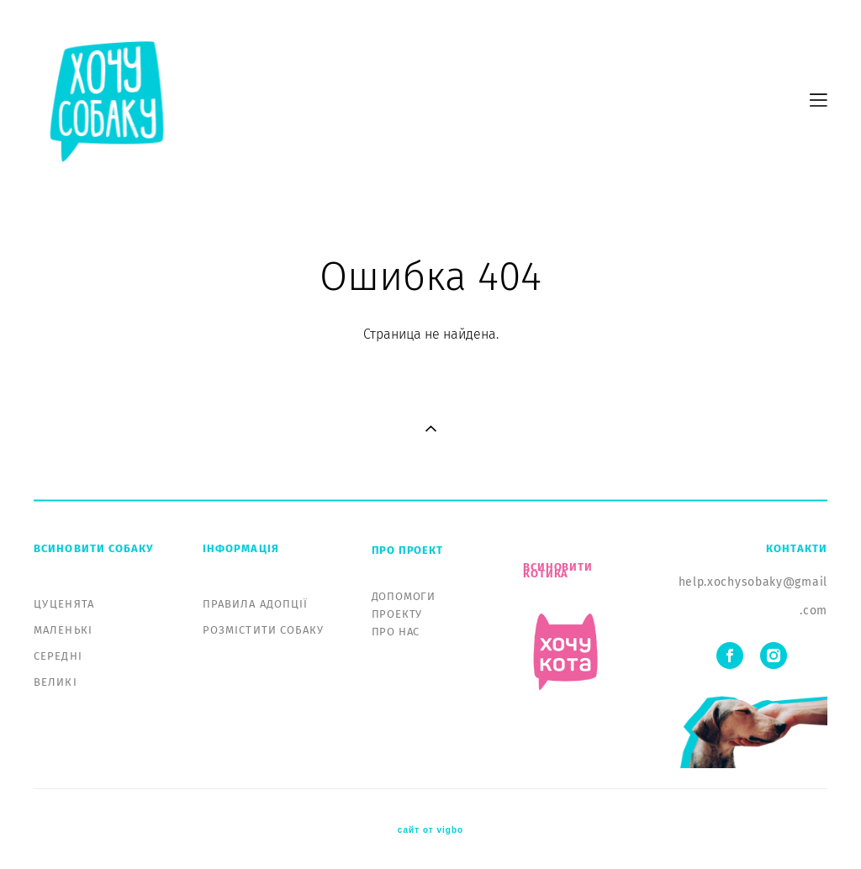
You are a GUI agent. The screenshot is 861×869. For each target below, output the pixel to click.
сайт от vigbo (430, 830)
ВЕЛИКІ (55, 682)
